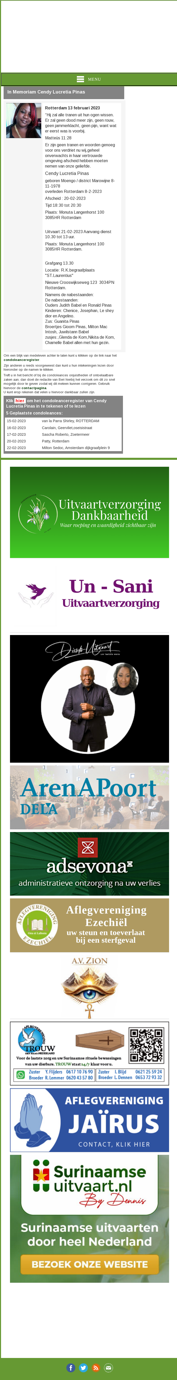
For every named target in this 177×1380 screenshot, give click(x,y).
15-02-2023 (16, 421)
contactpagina (34, 388)
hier (20, 401)
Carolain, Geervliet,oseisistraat (67, 428)
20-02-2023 (16, 441)
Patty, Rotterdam (55, 441)
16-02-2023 (16, 428)
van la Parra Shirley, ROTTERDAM (70, 421)
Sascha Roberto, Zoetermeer (66, 434)
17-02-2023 (16, 434)
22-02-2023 (16, 448)
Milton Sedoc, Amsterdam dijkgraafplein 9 (76, 448)
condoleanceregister (21, 360)
